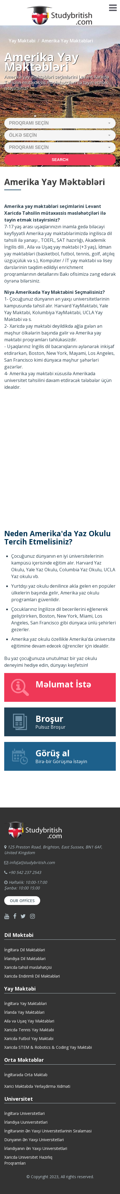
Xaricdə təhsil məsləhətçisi (28, 967)
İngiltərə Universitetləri (24, 1113)
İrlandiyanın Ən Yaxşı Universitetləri (35, 1148)
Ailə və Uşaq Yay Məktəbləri (29, 1021)
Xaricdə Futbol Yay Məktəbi (28, 1038)
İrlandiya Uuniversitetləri (25, 1122)
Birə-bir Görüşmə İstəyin (60, 756)
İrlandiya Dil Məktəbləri (25, 958)
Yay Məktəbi (22, 41)
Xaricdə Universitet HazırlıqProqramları (28, 1160)
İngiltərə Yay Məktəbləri (25, 1003)
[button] (60, 123)
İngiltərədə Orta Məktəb (25, 1074)
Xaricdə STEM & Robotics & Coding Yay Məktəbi (48, 1047)
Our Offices (22, 900)
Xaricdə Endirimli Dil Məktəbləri (32, 976)
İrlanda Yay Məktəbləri (24, 1012)
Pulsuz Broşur (60, 721)
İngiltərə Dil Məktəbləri (24, 949)
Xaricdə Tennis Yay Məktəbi (29, 1029)
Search (60, 159)
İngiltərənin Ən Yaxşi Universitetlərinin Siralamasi (48, 1131)
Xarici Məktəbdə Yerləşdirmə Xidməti (37, 1086)
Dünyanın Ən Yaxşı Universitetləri (34, 1139)
